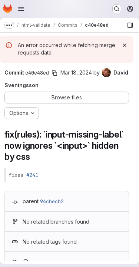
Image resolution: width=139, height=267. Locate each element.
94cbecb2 (52, 201)
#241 (32, 175)
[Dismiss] (124, 45)
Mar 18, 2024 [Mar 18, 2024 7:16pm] (76, 72)
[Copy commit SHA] (54, 73)
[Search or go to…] (116, 8)
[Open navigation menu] (21, 9)
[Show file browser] (130, 25)
